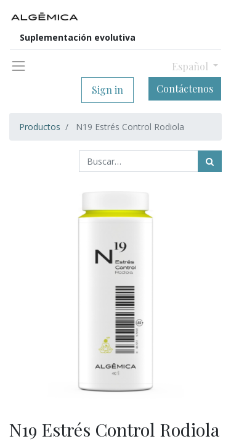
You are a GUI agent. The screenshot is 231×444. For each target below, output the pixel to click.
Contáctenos (184, 88)
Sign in (107, 89)
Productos (39, 127)
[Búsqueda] (210, 161)
